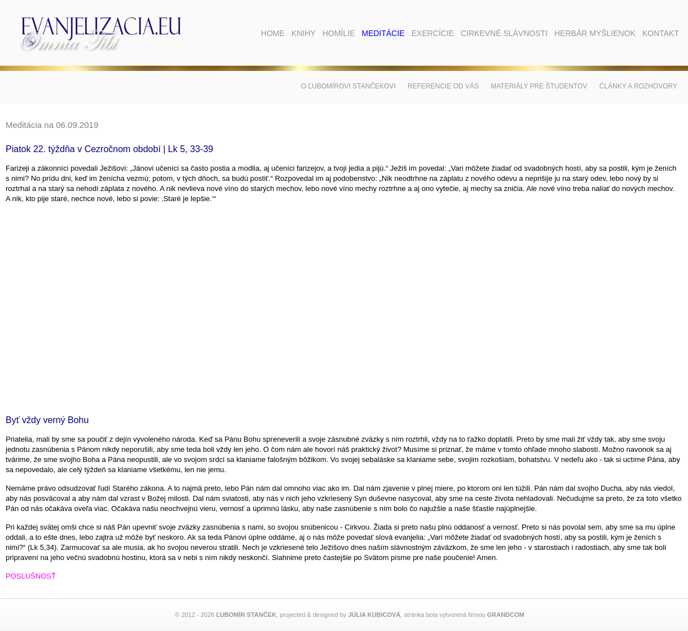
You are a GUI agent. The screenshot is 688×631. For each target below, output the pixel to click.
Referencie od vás (443, 86)
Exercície (432, 33)
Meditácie (382, 33)
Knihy (304, 33)
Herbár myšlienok (595, 33)
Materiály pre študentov (539, 86)
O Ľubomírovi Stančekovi (348, 86)
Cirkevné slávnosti (504, 33)
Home (273, 33)
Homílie (339, 33)
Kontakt (660, 33)
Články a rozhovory (638, 86)
